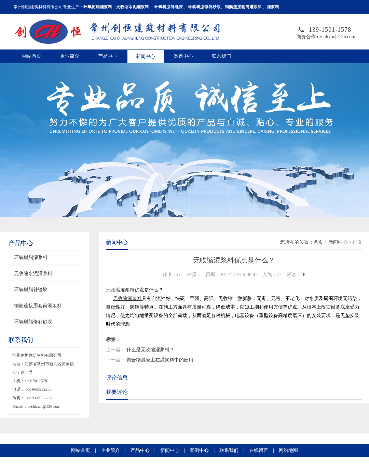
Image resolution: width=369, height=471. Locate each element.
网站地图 (288, 450)
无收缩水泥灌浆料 (33, 273)
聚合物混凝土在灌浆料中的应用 (159, 359)
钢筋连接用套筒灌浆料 (38, 305)
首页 (318, 242)
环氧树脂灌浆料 (30, 257)
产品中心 (107, 56)
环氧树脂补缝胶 (30, 289)
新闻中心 (145, 56)
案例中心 (183, 56)
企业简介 (69, 56)
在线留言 (258, 450)
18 (303, 274)
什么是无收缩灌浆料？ (150, 349)
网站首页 (31, 56)
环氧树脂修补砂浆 (33, 321)
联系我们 (221, 56)
